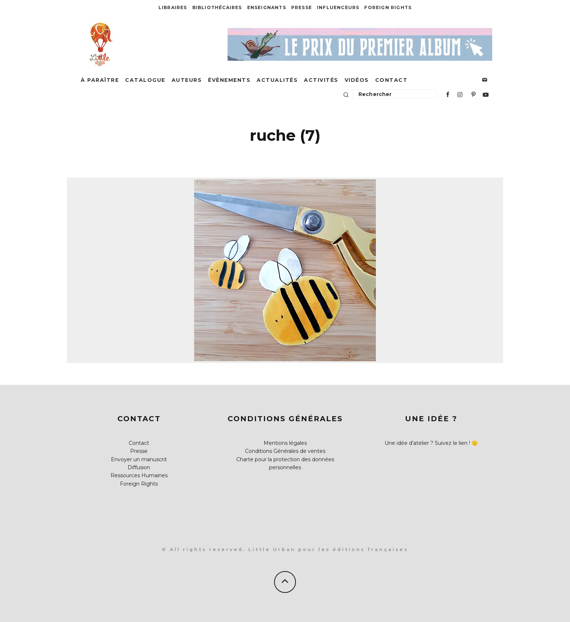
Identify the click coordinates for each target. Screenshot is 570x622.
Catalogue (145, 80)
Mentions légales (285, 443)
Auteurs (187, 80)
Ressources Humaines (139, 475)
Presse (301, 7)
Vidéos (357, 80)
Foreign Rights (388, 7)
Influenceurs (338, 7)
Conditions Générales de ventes (285, 451)
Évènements (229, 80)
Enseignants (266, 7)
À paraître (100, 80)
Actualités (277, 80)
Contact (391, 80)
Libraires (172, 7)
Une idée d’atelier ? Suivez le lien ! (427, 443)
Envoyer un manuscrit (139, 459)
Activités (321, 80)
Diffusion (139, 467)
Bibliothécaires (217, 7)
